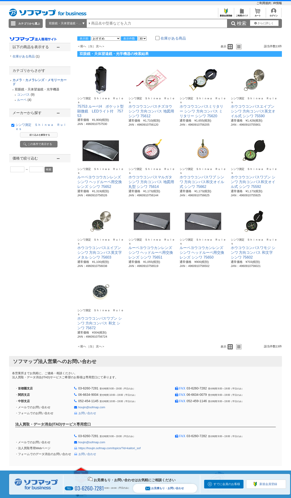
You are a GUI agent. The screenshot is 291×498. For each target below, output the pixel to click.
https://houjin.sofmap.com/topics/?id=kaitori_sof (109, 448)
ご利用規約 (264, 3)
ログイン (273, 14)
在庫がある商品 (26, 56)
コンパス (23, 94)
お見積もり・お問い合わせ (164, 488)
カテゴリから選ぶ (29, 23)
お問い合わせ (87, 413)
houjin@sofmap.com (91, 407)
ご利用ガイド (241, 14)
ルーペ (22, 100)
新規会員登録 (225, 14)
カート (257, 14)
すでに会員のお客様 (226, 484)
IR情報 (277, 3)
